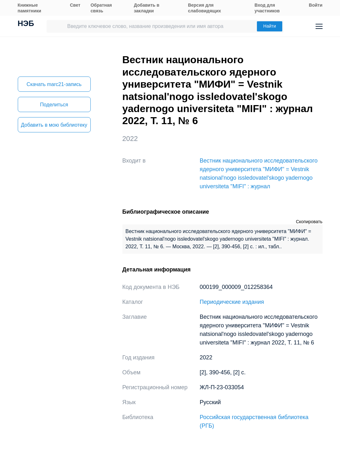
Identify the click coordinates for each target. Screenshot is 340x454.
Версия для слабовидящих (204, 8)
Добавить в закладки (146, 8)
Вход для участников (267, 8)
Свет (75, 5)
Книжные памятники (29, 8)
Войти (316, 5)
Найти (269, 26)
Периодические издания (232, 302)
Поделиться (54, 104)
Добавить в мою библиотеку (54, 125)
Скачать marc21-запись (54, 84)
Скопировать (309, 221)
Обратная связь (101, 8)
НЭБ (26, 24)
